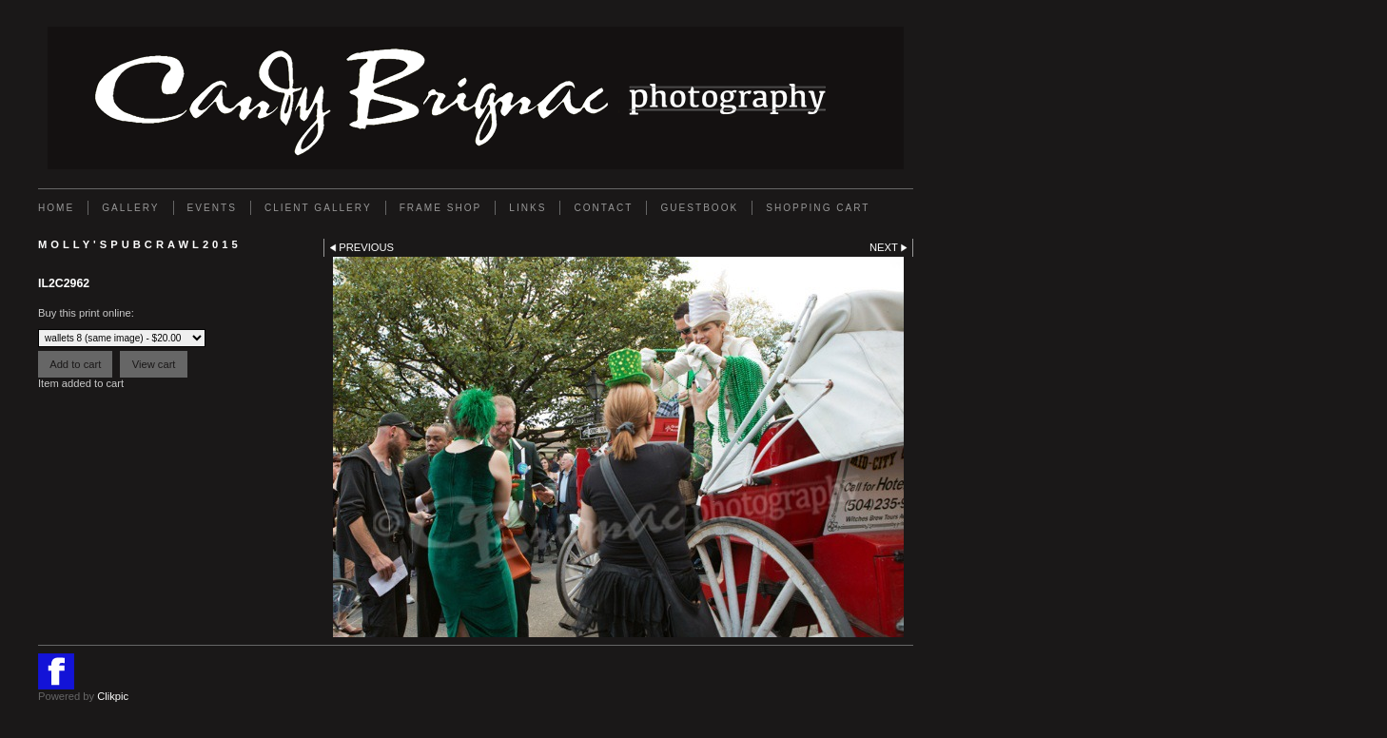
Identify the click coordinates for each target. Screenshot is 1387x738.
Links (527, 208)
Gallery (130, 208)
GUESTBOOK (699, 208)
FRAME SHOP (441, 208)
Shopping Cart (817, 208)
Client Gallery (318, 208)
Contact (603, 208)
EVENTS (212, 208)
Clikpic (112, 696)
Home (56, 208)
